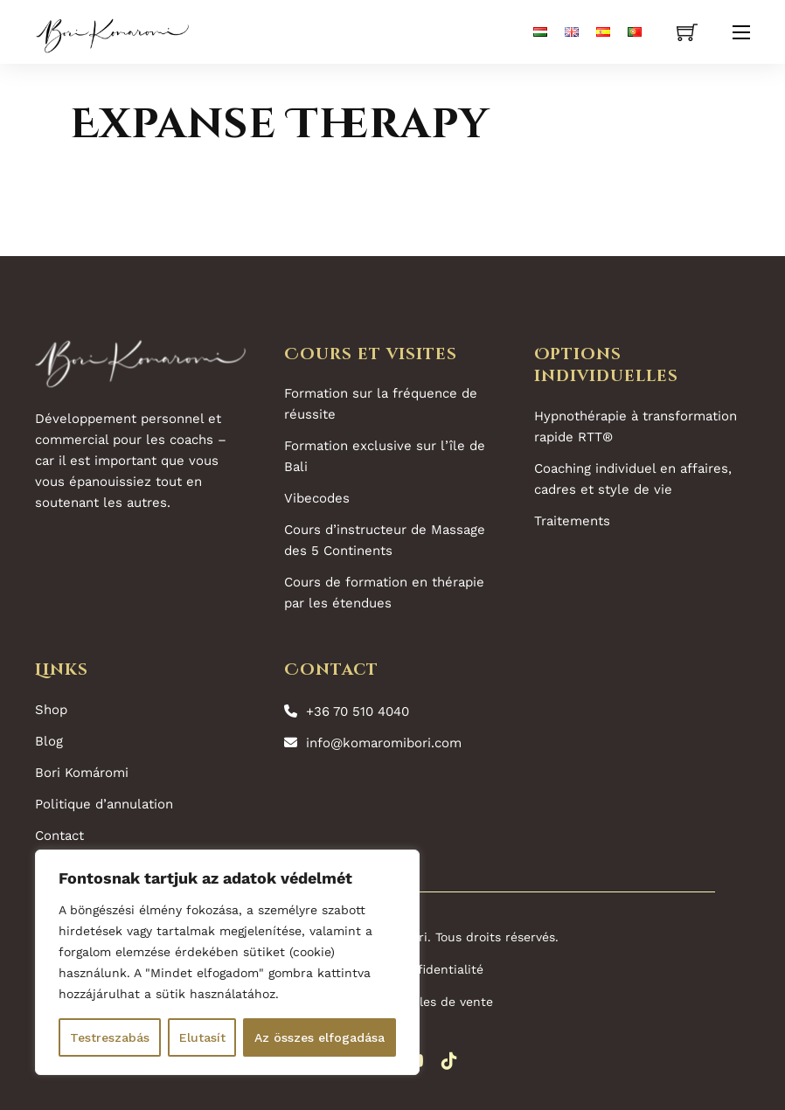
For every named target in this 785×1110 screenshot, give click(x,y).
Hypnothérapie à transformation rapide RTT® (635, 426)
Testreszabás (109, 1037)
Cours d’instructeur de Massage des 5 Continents (384, 540)
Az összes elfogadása (319, 1037)
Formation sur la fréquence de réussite (380, 403)
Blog (49, 741)
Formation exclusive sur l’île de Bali (384, 456)
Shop (51, 710)
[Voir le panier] (687, 32)
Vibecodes (317, 498)
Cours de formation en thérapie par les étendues (384, 592)
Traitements (572, 521)
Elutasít (202, 1037)
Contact (59, 835)
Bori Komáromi (82, 772)
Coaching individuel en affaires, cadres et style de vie (633, 479)
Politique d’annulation (104, 804)
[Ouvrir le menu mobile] (741, 32)
